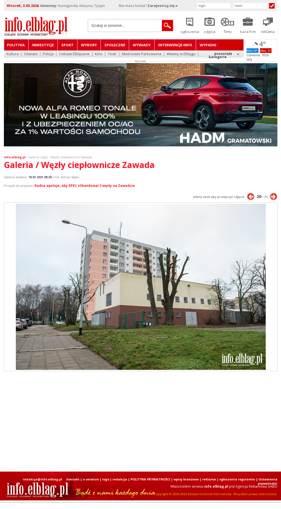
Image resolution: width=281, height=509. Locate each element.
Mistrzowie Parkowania (141, 54)
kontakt (72, 479)
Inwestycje (43, 44)
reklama (209, 479)
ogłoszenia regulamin (237, 479)
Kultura (12, 54)
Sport (67, 44)
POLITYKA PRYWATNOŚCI (150, 479)
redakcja (119, 479)
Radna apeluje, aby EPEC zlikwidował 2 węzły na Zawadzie (84, 185)
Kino (98, 54)
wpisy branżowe (186, 479)
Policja (48, 54)
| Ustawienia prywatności (266, 481)
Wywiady (142, 44)
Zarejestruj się (162, 5)
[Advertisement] (105, 421)
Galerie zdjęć (38, 157)
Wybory (89, 44)
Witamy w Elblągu (181, 54)
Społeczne (114, 44)
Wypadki (208, 44)
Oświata (30, 54)
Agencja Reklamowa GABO (256, 486)
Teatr (112, 54)
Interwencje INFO (175, 44)
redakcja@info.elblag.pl (42, 479)
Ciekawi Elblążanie (74, 54)
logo (105, 479)
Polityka (16, 44)
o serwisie (91, 479)
